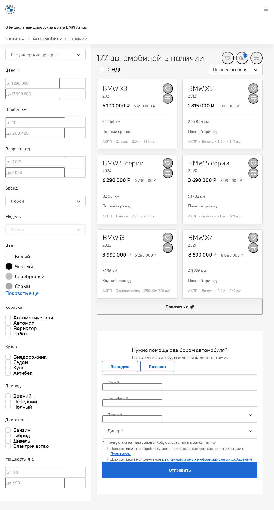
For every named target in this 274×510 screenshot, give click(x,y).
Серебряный (29, 276)
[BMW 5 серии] (123, 163)
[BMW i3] (113, 238)
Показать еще (22, 293)
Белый (22, 256)
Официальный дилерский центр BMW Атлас (46, 27)
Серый (22, 286)
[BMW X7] (200, 238)
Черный (24, 266)
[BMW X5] (200, 88)
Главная (15, 38)
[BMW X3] (114, 88)
